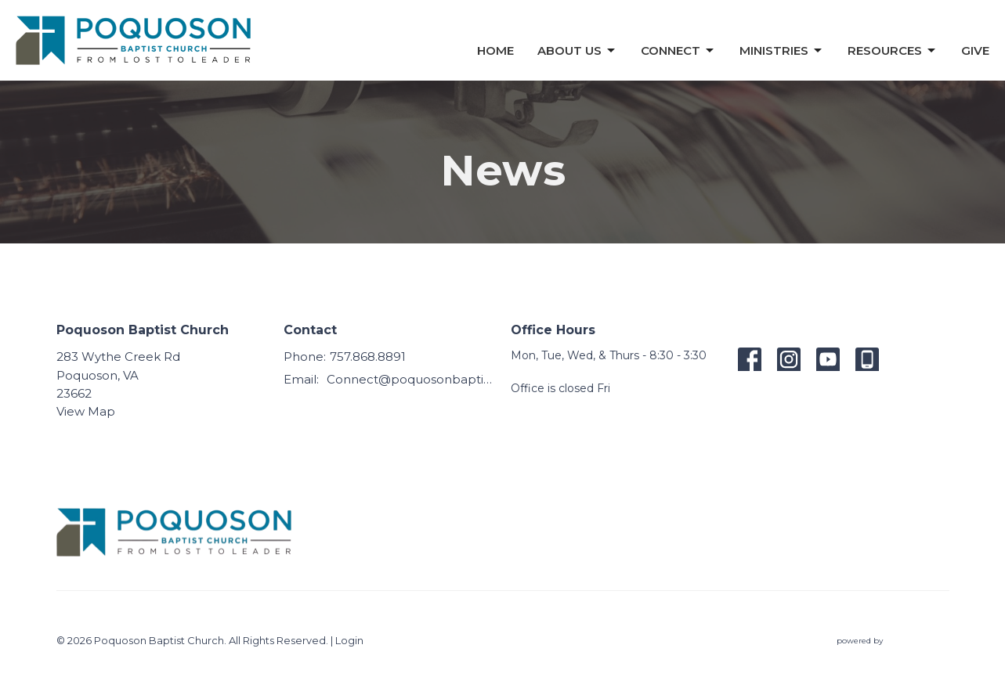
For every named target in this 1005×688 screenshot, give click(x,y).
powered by (893, 640)
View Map (85, 411)
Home (495, 50)
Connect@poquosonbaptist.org (411, 379)
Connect (678, 51)
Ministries (781, 51)
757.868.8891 (368, 356)
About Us (577, 51)
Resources (893, 51)
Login (349, 641)
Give (975, 50)
